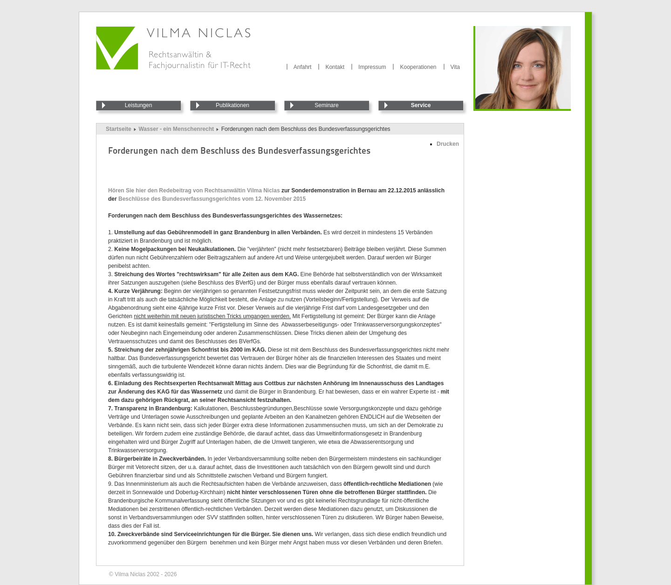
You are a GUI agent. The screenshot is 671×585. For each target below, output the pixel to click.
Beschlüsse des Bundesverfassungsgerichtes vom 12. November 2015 (212, 199)
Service (421, 105)
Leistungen (138, 105)
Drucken (448, 144)
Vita (455, 67)
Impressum (372, 67)
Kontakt (334, 67)
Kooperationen (418, 67)
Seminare (326, 105)
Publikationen (232, 105)
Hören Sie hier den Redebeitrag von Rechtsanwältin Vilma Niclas (194, 190)
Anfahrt (303, 67)
